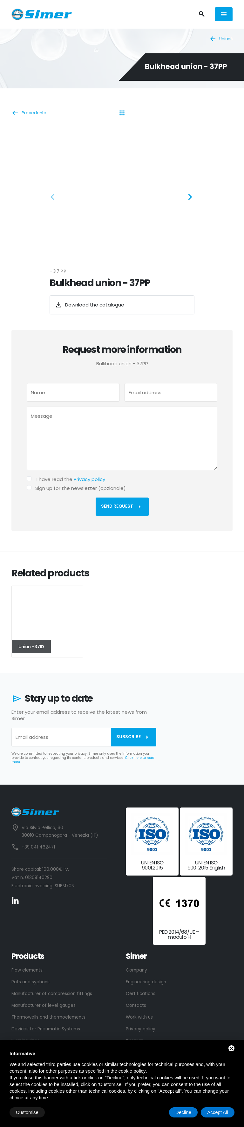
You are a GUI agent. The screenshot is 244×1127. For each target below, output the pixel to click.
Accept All (217, 1112)
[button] (54, 198)
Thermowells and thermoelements (48, 1017)
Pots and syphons (30, 982)
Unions (221, 39)
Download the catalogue (89, 304)
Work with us (139, 1017)
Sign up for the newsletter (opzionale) (80, 488)
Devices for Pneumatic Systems (45, 1029)
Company (136, 970)
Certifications (140, 994)
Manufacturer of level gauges (43, 1005)
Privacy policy (89, 479)
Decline (183, 1112)
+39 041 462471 (38, 847)
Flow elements (27, 970)
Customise (27, 1112)
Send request (122, 506)
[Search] (201, 14)
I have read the (71, 479)
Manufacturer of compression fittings (51, 994)
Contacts (136, 1005)
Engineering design (146, 982)
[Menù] (224, 14)
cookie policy (132, 1071)
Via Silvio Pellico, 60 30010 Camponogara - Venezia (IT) (60, 831)
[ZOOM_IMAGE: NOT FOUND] (122, 195)
